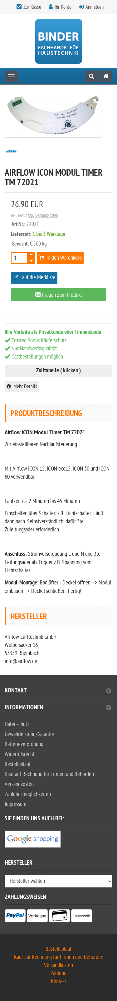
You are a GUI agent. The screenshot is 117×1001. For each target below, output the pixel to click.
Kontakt (58, 691)
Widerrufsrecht (19, 754)
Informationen (58, 708)
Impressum (15, 804)
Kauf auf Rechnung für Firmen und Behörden (49, 774)
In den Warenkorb (60, 258)
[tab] (58, 693)
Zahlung (58, 973)
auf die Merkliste (34, 277)
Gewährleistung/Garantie (29, 734)
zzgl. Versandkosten (43, 215)
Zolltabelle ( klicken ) (58, 370)
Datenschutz (17, 724)
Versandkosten (19, 784)
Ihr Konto (63, 7)
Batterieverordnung (24, 744)
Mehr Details (22, 386)
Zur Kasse (32, 7)
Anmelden (94, 7)
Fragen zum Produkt (58, 295)
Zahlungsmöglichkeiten (28, 794)
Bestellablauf (18, 764)
